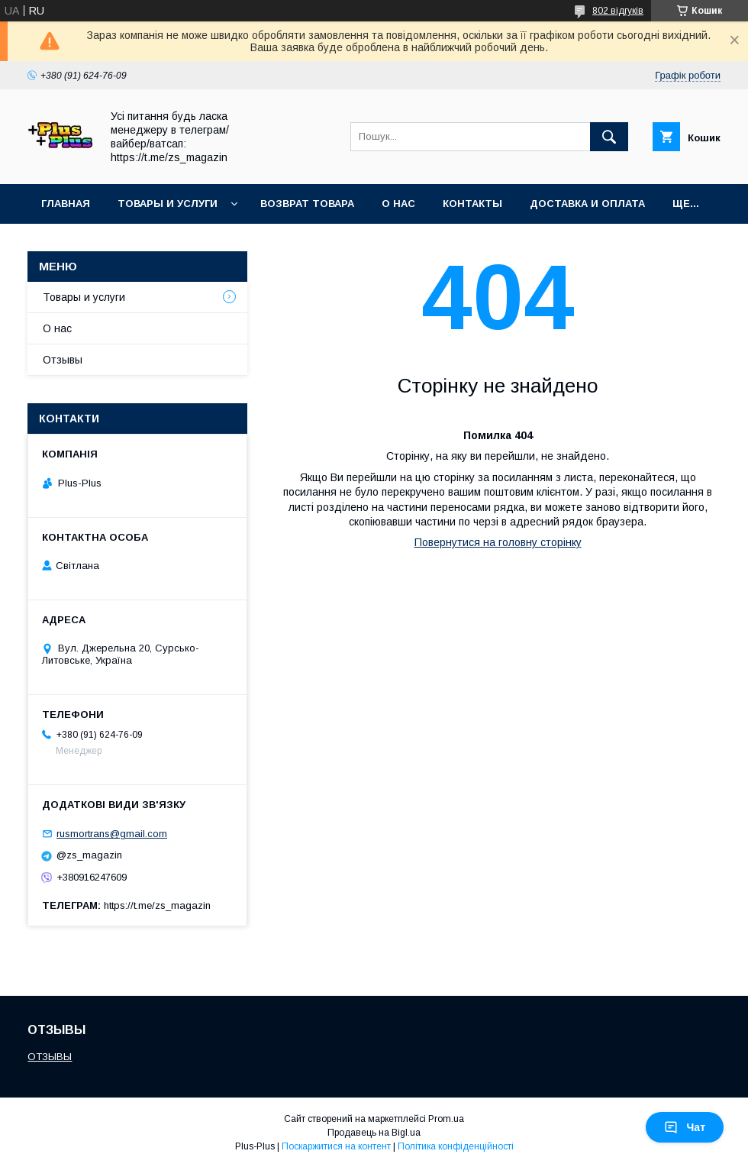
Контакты (472, 203)
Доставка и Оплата (587, 203)
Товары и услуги (168, 203)
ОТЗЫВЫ (49, 1056)
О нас (398, 203)
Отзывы (62, 360)
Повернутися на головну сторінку (498, 542)
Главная (65, 203)
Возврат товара (307, 203)
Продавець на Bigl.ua (374, 1132)
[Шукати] (609, 136)
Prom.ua (446, 1119)
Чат (684, 1127)
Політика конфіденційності (456, 1146)
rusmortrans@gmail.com (111, 833)
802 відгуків (617, 10)
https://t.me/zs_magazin (157, 905)
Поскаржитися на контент (336, 1146)
